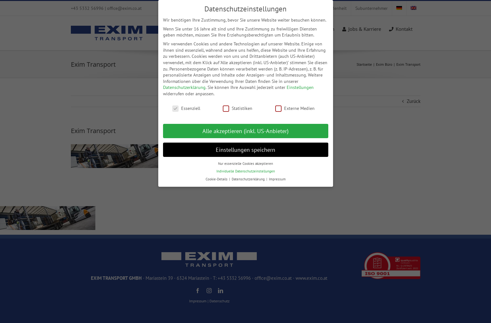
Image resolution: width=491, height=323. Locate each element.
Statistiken (237, 105)
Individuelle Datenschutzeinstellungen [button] (245, 168)
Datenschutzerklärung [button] (249, 176)
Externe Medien (295, 105)
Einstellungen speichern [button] (245, 146)
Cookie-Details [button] (217, 176)
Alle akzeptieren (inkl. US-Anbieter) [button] (245, 127)
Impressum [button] (277, 176)
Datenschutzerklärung (184, 84)
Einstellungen (300, 84)
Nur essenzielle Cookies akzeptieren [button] (245, 160)
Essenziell (186, 105)
